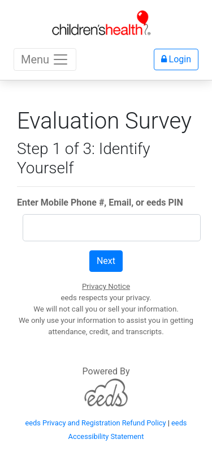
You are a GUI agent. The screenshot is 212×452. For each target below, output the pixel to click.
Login (176, 59)
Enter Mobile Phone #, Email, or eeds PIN (100, 202)
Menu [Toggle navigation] (45, 59)
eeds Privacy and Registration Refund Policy (95, 423)
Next (106, 260)
